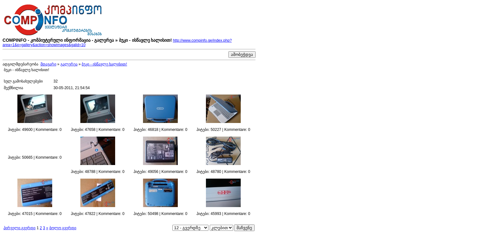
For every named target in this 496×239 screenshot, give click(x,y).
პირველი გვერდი (19, 228)
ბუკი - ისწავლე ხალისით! (104, 64)
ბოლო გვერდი (62, 228)
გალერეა (69, 64)
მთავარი (48, 64)
